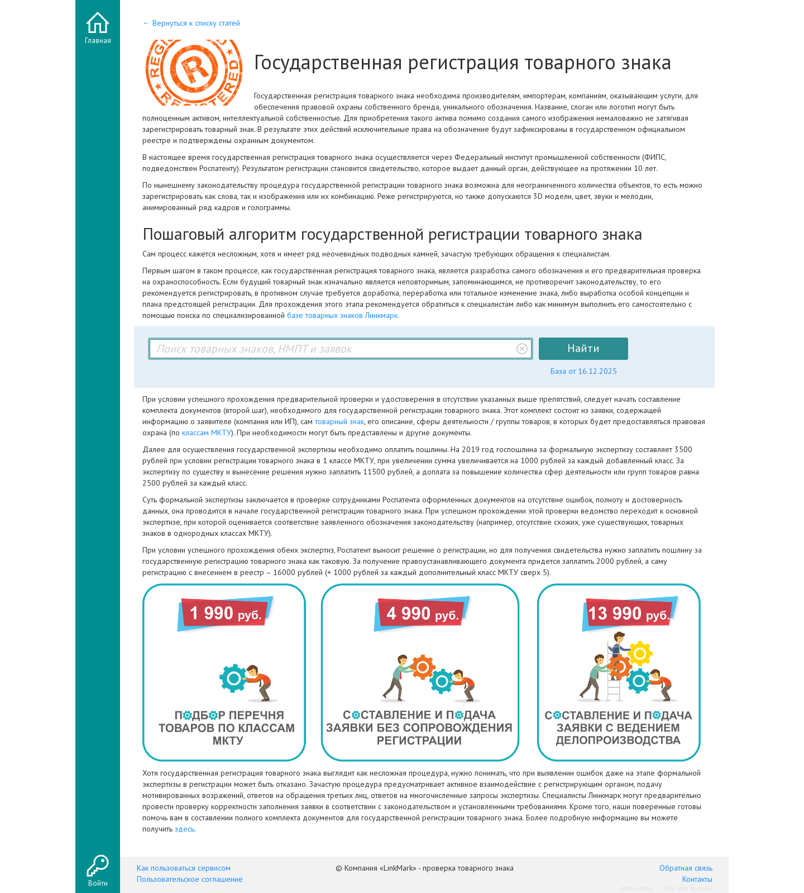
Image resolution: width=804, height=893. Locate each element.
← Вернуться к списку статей (191, 23)
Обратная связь (685, 868)
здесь (184, 829)
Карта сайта (637, 888)
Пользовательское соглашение (190, 879)
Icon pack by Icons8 (689, 888)
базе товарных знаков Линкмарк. (343, 315)
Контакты (697, 879)
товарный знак (339, 421)
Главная (98, 40)
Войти (98, 883)
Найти (583, 348)
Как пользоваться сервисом (184, 868)
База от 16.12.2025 (584, 371)
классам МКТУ (206, 433)
